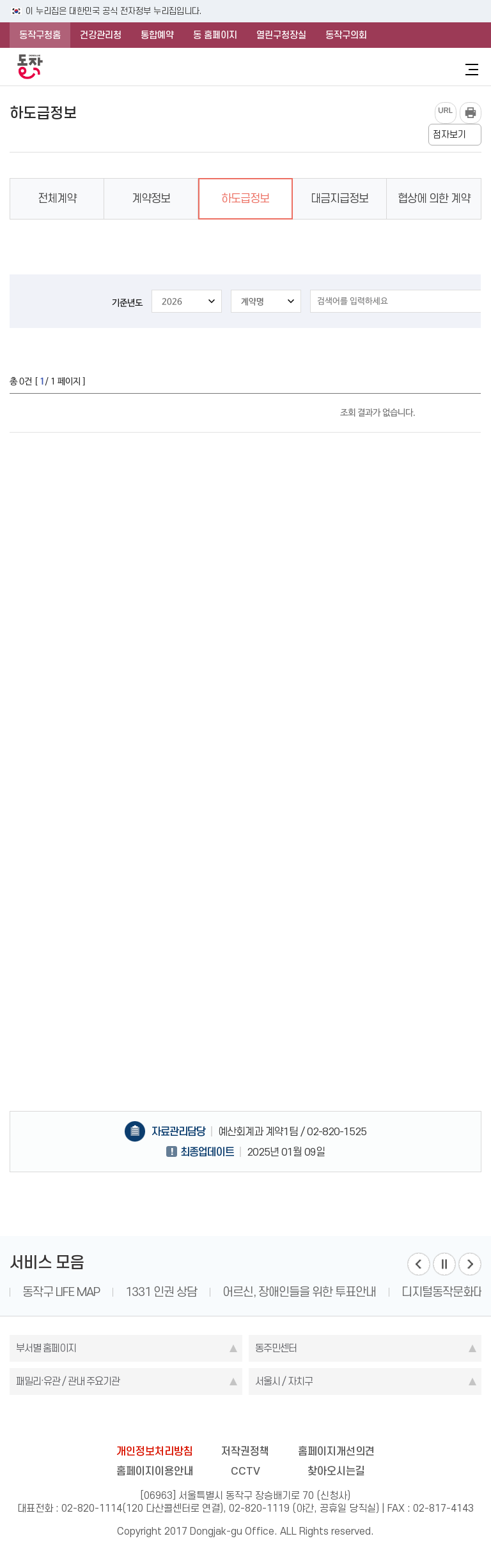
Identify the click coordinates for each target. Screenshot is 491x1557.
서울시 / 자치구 (284, 1381)
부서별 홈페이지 (46, 1348)
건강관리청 (100, 35)
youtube (295, 1420)
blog (171, 1420)
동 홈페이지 (215, 35)
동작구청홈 (40, 35)
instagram (245, 1420)
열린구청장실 (281, 35)
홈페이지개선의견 (336, 1451)
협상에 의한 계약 (434, 198)
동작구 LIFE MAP (61, 1292)
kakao (270, 1420)
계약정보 (151, 198)
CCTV (245, 1470)
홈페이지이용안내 (154, 1470)
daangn (320, 1420)
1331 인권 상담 (161, 1292)
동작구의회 (346, 35)
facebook (196, 1420)
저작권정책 (245, 1451)
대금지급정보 (339, 198)
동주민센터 (276, 1348)
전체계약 (57, 198)
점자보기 (449, 134)
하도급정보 (245, 198)
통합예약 (157, 35)
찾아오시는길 (336, 1470)
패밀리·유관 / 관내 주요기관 (68, 1381)
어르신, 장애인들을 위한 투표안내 (299, 1292)
